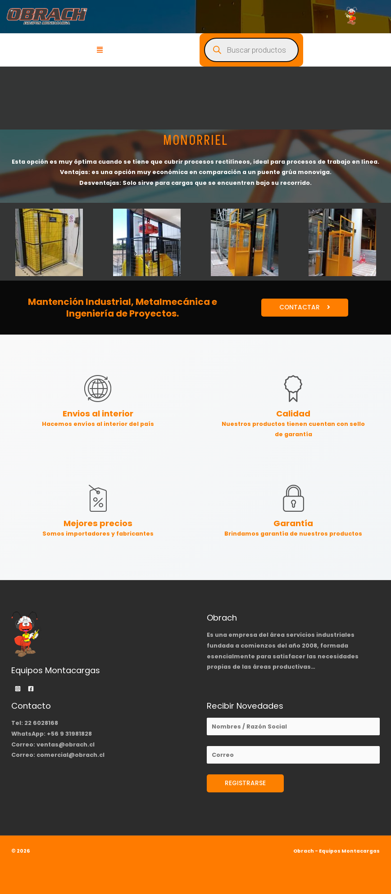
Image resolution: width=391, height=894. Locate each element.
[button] (100, 50)
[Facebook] (30, 688)
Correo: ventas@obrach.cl (53, 744)
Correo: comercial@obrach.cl (58, 755)
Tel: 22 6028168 (34, 723)
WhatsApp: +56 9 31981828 (51, 734)
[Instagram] (17, 688)
